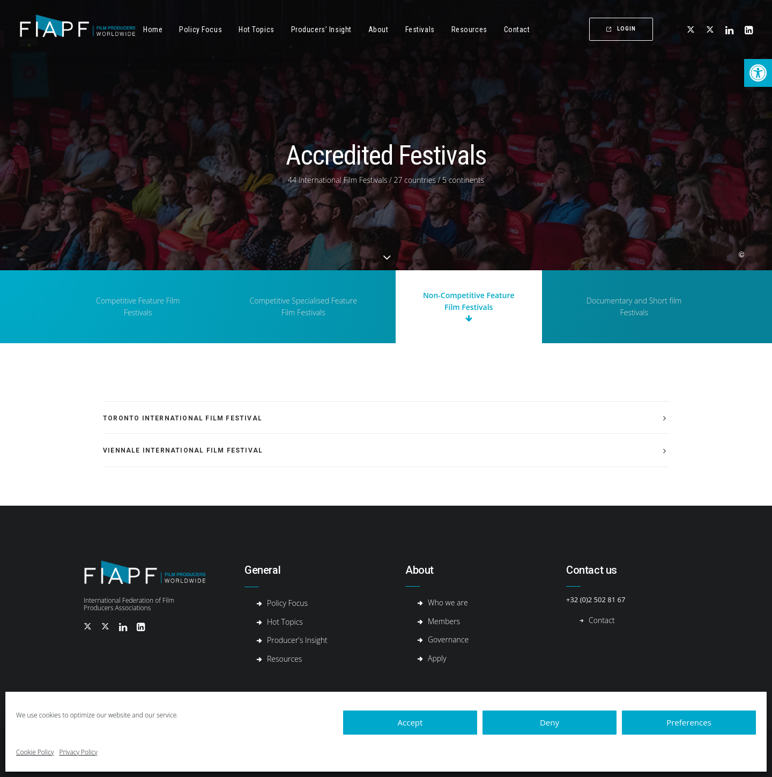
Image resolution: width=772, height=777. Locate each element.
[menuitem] (153, 29)
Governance (448, 639)
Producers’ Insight (321, 29)
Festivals (420, 29)
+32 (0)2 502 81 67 (595, 599)
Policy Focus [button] (200, 29)
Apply (437, 658)
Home (152, 29)
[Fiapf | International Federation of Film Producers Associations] (77, 29)
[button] (758, 73)
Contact (517, 29)
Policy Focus (287, 603)
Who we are (448, 602)
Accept (410, 722)
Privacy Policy (78, 752)
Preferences (688, 722)
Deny (549, 722)
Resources (469, 29)
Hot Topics (256, 29)
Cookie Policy (35, 752)
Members (444, 621)
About (378, 29)
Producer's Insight (297, 640)
